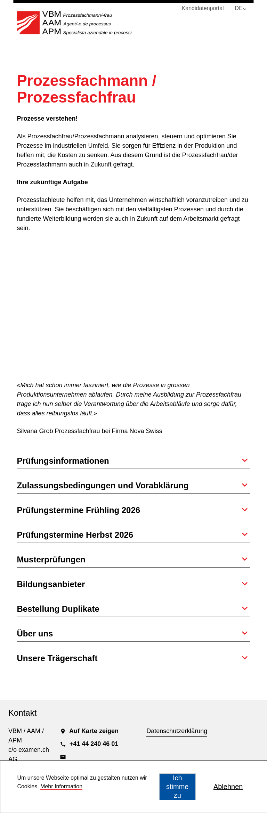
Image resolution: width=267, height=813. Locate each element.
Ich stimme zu (177, 786)
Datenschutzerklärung (176, 730)
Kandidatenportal (203, 8)
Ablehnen (228, 786)
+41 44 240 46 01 (89, 743)
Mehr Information (61, 786)
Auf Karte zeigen (89, 730)
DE (239, 8)
